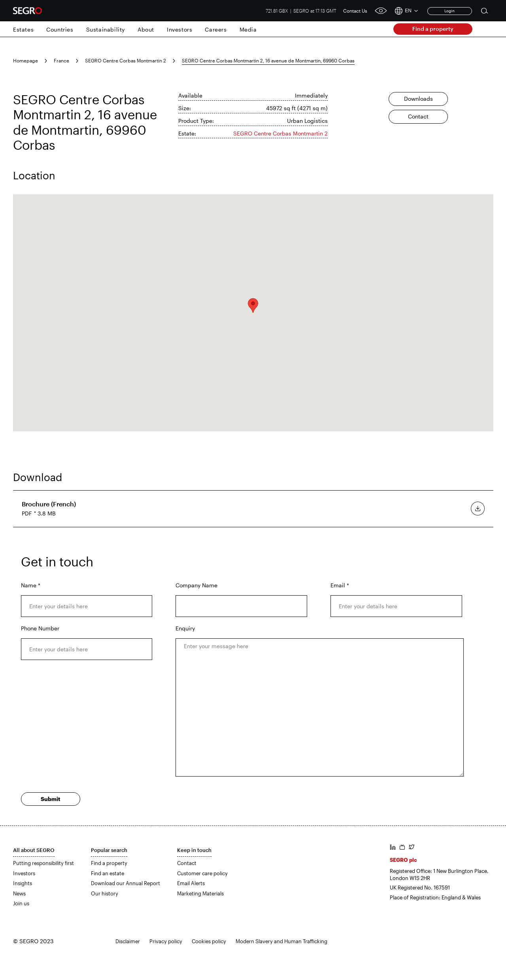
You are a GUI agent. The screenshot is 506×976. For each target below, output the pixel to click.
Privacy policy (165, 941)
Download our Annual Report (125, 883)
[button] (253, 305)
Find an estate (107, 873)
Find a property (432, 28)
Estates (23, 29)
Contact (418, 116)
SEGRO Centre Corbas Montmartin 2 (125, 60)
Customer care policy (202, 873)
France (61, 60)
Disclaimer (127, 941)
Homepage (25, 60)
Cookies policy (209, 941)
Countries (59, 29)
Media (248, 29)
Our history (104, 893)
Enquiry (185, 628)
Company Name (196, 585)
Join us (21, 903)
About (146, 29)
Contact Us (355, 10)
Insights (22, 883)
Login (449, 10)
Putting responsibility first (43, 863)
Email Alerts (191, 883)
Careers (216, 29)
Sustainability (105, 29)
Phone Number (40, 628)
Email (339, 585)
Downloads (418, 98)
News (19, 893)
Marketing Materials (200, 893)
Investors (179, 29)
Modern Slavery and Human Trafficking (281, 941)
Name (30, 585)
